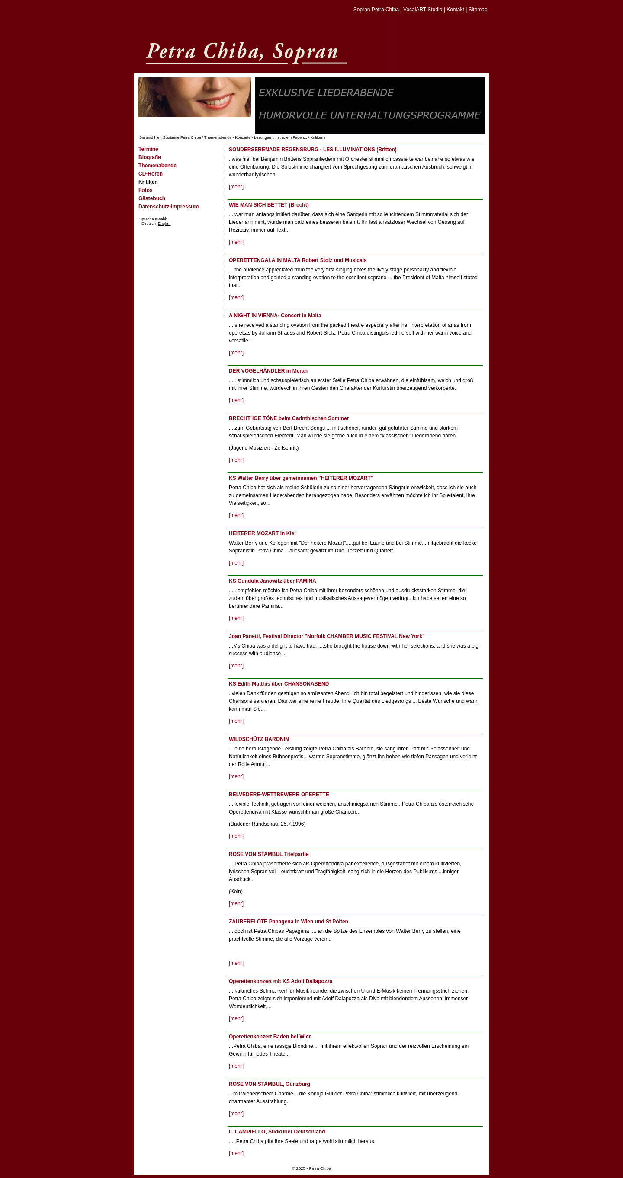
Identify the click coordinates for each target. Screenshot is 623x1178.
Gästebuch (151, 198)
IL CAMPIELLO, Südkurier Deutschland (277, 1132)
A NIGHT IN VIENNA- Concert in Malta (275, 316)
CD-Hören (150, 174)
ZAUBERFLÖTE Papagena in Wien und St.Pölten (288, 922)
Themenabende (157, 166)
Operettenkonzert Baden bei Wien (270, 1037)
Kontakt (455, 9)
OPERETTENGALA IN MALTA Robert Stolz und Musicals (298, 260)
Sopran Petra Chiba (376, 9)
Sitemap (478, 9)
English (164, 223)
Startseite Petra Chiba (182, 137)
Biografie (149, 157)
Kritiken (316, 137)
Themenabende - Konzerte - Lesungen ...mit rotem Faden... (255, 137)
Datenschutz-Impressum (168, 207)
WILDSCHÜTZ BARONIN (259, 739)
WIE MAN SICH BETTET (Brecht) (269, 205)
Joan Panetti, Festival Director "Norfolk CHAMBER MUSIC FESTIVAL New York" (327, 636)
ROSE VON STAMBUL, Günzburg (269, 1084)
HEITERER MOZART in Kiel (262, 533)
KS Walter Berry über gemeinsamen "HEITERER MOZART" (301, 478)
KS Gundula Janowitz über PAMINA (272, 581)
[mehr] (236, 187)
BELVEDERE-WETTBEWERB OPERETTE (279, 795)
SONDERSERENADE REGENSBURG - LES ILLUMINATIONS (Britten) (313, 150)
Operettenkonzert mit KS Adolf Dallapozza (281, 981)
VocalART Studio (422, 9)
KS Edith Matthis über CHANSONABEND (279, 684)
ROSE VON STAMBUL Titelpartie (269, 854)
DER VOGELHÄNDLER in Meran (268, 371)
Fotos (145, 190)
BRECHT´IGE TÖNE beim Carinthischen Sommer (289, 418)
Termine (148, 149)
